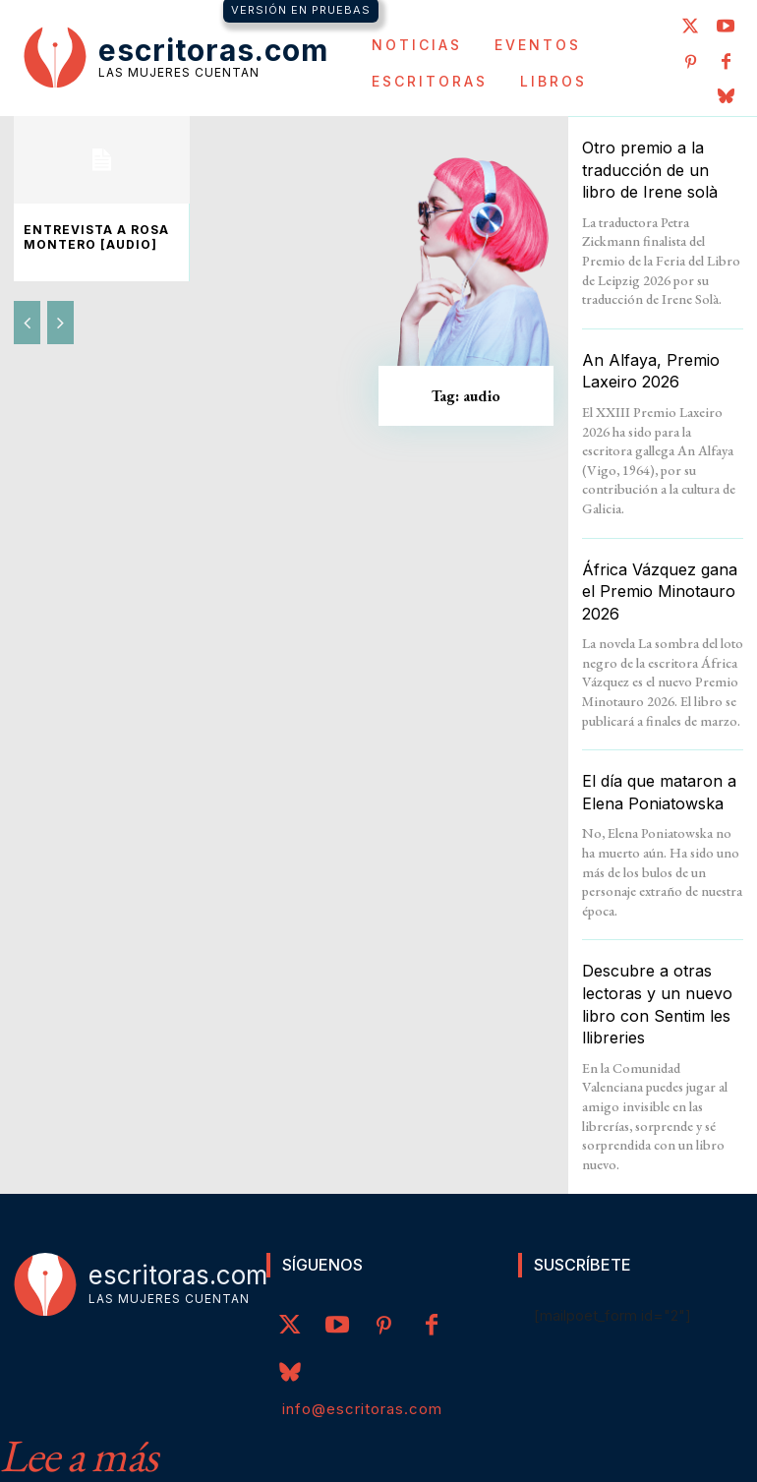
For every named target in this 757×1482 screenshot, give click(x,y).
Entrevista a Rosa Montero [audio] (85, 235)
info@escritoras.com (362, 1345)
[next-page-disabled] (60, 319)
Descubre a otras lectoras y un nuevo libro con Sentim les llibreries (662, 954)
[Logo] (176, 56)
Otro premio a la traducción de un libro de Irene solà (653, 167)
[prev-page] (27, 319)
